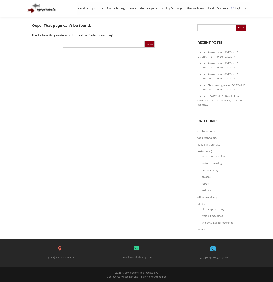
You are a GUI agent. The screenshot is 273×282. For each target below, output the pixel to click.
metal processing (212, 163)
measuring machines (214, 156)
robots (206, 183)
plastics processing (213, 209)
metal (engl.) (204, 151)
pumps (132, 8)
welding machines (212, 215)
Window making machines (217, 222)
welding (206, 190)
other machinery (195, 8)
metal (84, 8)
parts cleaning (210, 170)
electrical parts (148, 8)
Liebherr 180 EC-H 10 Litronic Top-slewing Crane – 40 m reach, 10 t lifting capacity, (220, 100)
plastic (99, 8)
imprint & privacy (218, 8)
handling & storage (171, 8)
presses (206, 176)
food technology (116, 8)
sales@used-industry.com (136, 257)
